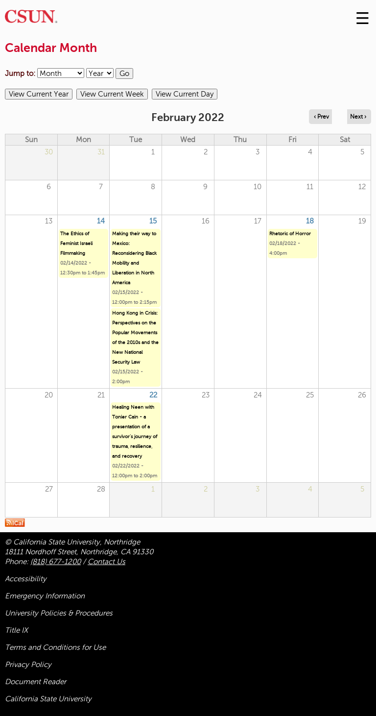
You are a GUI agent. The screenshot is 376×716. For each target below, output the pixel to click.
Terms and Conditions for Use (55, 647)
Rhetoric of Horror (290, 233)
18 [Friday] (310, 221)
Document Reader (35, 682)
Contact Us (106, 562)
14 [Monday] (101, 221)
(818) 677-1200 (55, 562)
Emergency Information (45, 596)
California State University (48, 699)
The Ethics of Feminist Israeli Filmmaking (76, 243)
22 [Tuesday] (153, 395)
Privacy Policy (28, 664)
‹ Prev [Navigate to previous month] (321, 116)
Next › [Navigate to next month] (358, 116)
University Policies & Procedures (59, 613)
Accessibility (26, 579)
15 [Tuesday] (153, 221)
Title (16, 630)
